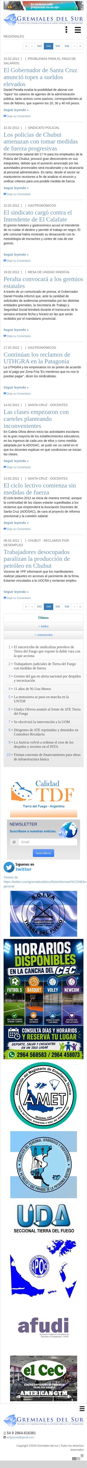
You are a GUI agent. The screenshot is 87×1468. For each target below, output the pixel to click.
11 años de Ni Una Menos (32, 689)
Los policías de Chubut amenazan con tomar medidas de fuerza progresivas (41, 141)
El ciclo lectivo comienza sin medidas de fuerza (40, 489)
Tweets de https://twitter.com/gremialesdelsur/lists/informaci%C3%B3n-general (45, 882)
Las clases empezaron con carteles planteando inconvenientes (36, 418)
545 (57, 46)
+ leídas (43, 626)
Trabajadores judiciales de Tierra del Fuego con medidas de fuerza (45, 666)
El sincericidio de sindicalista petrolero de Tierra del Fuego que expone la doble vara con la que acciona (47, 651)
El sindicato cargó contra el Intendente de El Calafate (38, 216)
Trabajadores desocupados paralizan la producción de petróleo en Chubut (37, 558)
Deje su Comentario (17, 116)
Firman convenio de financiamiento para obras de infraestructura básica (47, 757)
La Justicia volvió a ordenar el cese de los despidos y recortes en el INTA (44, 744)
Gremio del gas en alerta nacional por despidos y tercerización (47, 678)
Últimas (43, 617)
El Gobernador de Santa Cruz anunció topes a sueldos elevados (40, 77)
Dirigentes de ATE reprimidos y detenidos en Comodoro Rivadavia (46, 732)
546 (67, 46)
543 (39, 46)
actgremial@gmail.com (20, 1437)
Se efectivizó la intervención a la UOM (42, 722)
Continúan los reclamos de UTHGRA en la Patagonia (37, 358)
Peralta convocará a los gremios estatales (43, 282)
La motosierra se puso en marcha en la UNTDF (41, 699)
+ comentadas (43, 635)
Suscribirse (43, 853)
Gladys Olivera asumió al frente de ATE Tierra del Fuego (47, 711)
